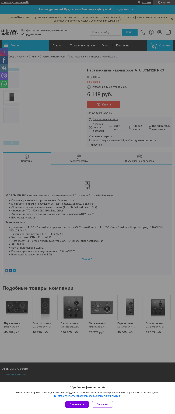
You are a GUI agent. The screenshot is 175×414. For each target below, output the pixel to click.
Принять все (77, 404)
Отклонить (103, 404)
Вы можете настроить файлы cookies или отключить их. (86, 396)
